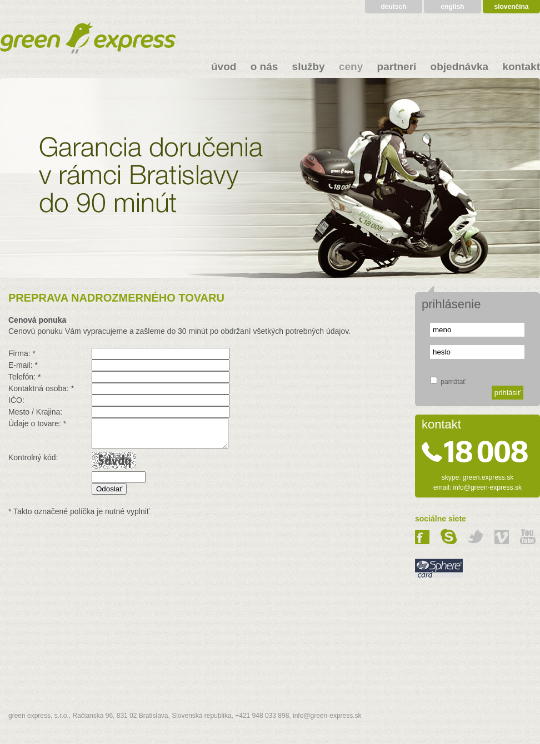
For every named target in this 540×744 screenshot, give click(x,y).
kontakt (521, 66)
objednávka (460, 66)
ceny (351, 66)
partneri (397, 66)
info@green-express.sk (487, 487)
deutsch (393, 7)
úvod (223, 66)
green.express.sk (488, 477)
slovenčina (511, 7)
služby (308, 66)
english (452, 7)
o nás (264, 66)
